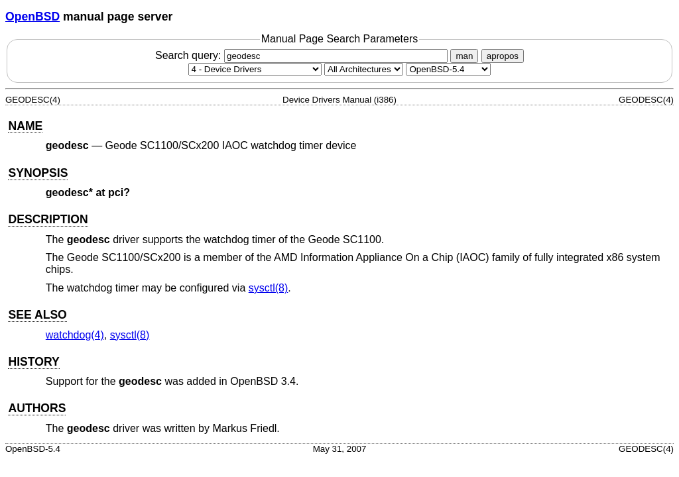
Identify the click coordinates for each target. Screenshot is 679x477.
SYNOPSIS (38, 173)
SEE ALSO (37, 314)
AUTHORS (37, 408)
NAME (25, 125)
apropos (503, 56)
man (464, 56)
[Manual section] (255, 69)
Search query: (303, 55)
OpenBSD (32, 16)
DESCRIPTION (48, 219)
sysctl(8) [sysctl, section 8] (268, 287)
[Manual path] (448, 69)
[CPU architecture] (363, 69)
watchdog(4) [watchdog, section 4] (75, 335)
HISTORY (33, 361)
